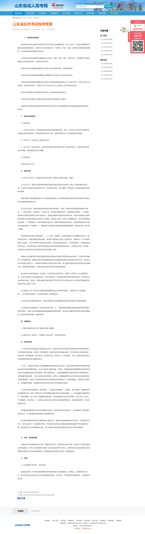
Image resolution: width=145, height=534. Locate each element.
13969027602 (86, 528)
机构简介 (47, 520)
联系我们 (103, 520)
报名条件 (93, 3)
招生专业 (78, 13)
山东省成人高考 (35, 511)
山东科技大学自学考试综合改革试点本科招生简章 (38, 495)
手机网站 (118, 520)
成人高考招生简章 (106, 47)
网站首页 (18, 13)
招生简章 (36, 18)
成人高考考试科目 (106, 43)
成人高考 (30, 13)
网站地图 (111, 520)
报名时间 (86, 3)
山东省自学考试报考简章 (31, 492)
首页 (24, 18)
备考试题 (90, 13)
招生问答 (100, 3)
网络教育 (54, 13)
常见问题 (66, 13)
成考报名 (129, 7)
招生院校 (79, 520)
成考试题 (121, 7)
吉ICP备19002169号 (85, 526)
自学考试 (42, 13)
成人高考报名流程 (106, 39)
